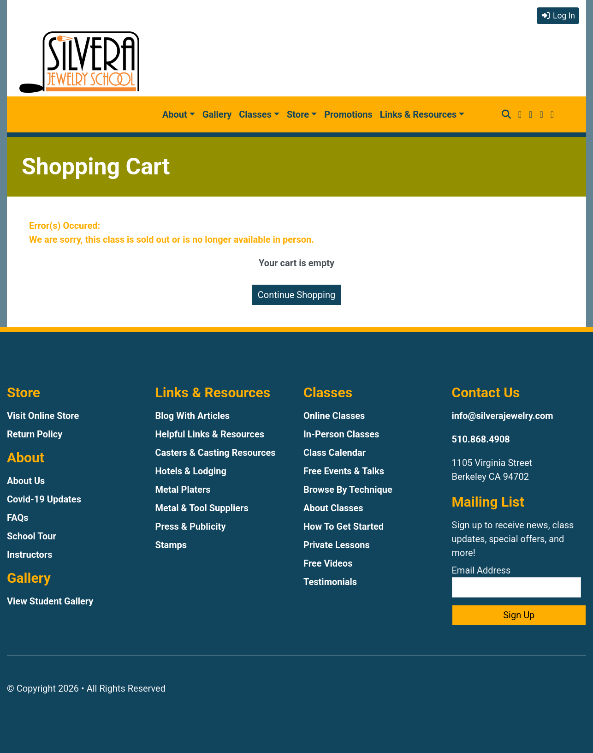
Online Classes (334, 415)
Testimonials (330, 581)
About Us (26, 480)
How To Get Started (343, 526)
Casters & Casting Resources (215, 452)
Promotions (348, 114)
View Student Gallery (50, 601)
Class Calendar (334, 452)
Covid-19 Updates (44, 499)
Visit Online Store (43, 415)
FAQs (18, 517)
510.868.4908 (481, 439)
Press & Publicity (190, 526)
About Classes (333, 508)
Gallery (216, 114)
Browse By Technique (347, 489)
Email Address (516, 581)
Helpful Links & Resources (209, 434)
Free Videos (327, 563)
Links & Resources (418, 114)
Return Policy (34, 434)
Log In (558, 15)
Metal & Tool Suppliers (202, 508)
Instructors (29, 554)
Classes (255, 114)
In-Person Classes (341, 434)
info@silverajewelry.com (502, 415)
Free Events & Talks (343, 471)
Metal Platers (183, 489)
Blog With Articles (192, 415)
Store (298, 114)
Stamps (171, 544)
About (174, 114)
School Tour (31, 536)
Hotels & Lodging (190, 471)
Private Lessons (336, 544)
